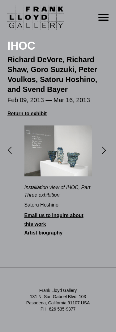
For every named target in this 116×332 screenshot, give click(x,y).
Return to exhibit (27, 113)
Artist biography (43, 232)
